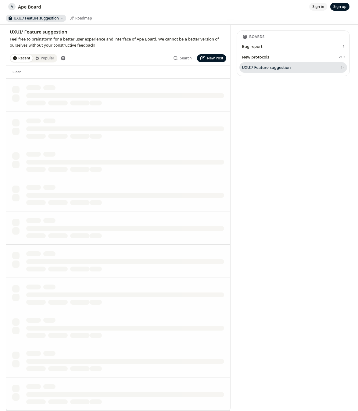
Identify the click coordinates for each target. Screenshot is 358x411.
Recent (21, 58)
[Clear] (16, 72)
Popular (44, 58)
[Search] (182, 58)
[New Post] (212, 58)
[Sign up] (340, 6)
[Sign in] (318, 6)
